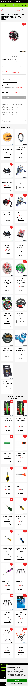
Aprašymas (6, 97)
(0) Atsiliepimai (7, 121)
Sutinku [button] (17, 680)
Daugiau (7, 156)
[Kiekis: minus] (3, 79)
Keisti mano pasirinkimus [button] (17, 683)
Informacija (4, 664)
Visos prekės (14, 398)
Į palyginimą (14, 56)
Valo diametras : (7, 65)
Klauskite (19, 87)
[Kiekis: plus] (9, 79)
